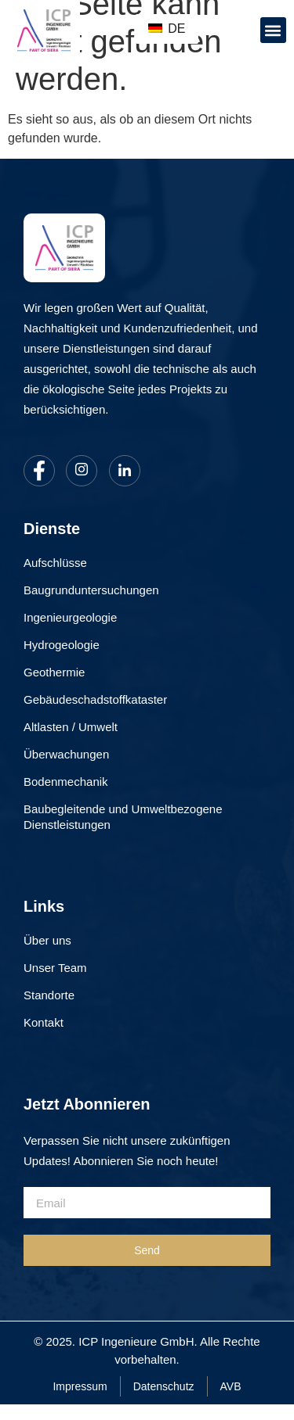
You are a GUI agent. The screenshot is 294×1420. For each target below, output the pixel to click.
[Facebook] (39, 470)
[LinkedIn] (124, 470)
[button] (273, 30)
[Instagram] (81, 470)
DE (167, 28)
